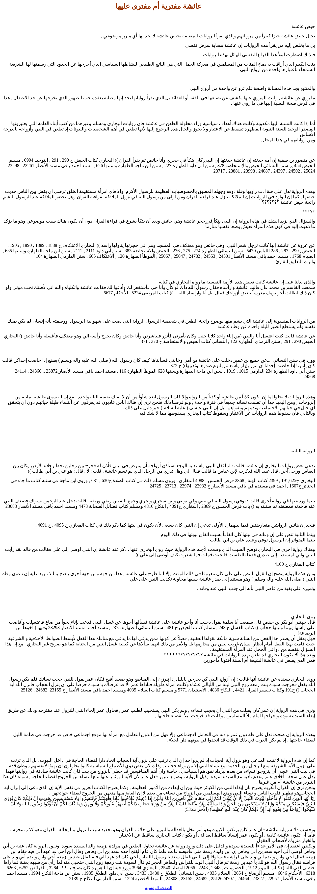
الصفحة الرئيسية (158, 888)
